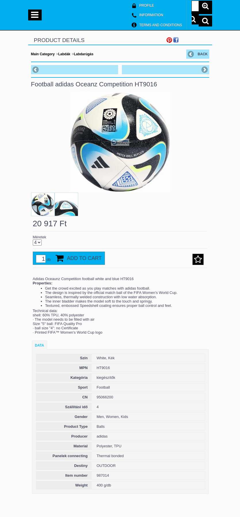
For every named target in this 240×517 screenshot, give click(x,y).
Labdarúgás (83, 54)
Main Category (43, 54)
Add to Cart (84, 258)
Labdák (64, 54)
